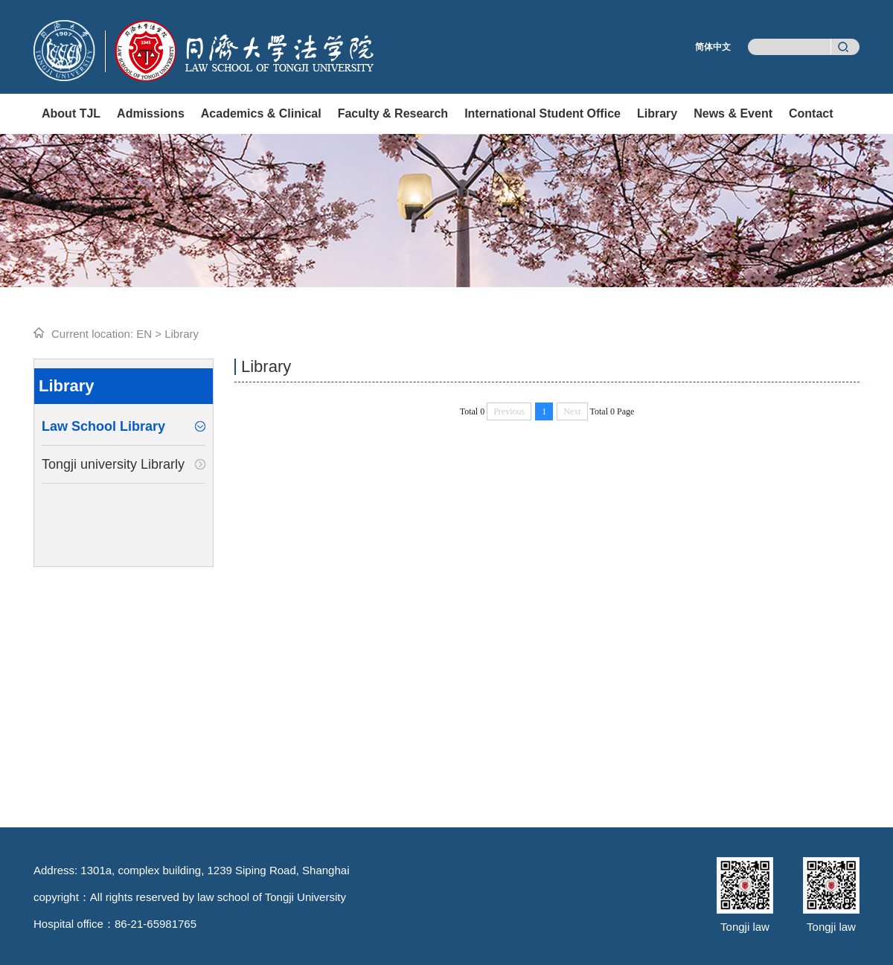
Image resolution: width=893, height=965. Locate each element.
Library (657, 113)
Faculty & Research (393, 113)
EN (144, 333)
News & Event (733, 113)
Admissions (151, 113)
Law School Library (103, 426)
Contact (811, 113)
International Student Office (542, 113)
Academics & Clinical (261, 113)
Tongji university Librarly (113, 464)
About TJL (71, 113)
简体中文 (713, 47)
